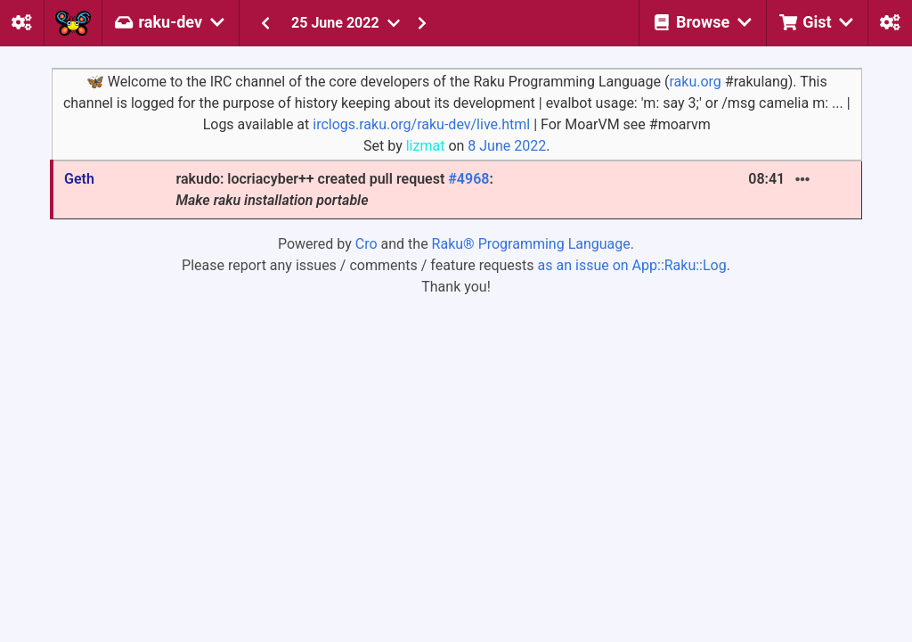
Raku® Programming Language (531, 243)
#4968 (468, 178)
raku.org (695, 81)
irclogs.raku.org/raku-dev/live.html (421, 124)
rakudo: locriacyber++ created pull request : (334, 189)
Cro (366, 243)
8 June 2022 (507, 145)
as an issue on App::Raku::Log (632, 265)
